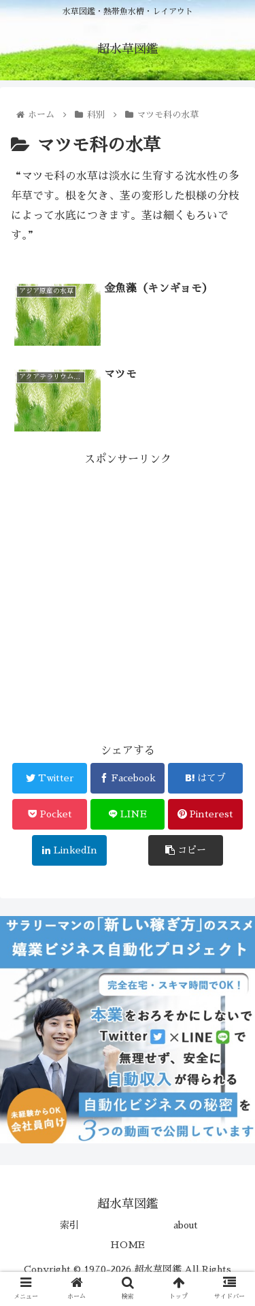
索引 (69, 1225)
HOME (127, 1245)
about (185, 1225)
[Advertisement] (127, 597)
